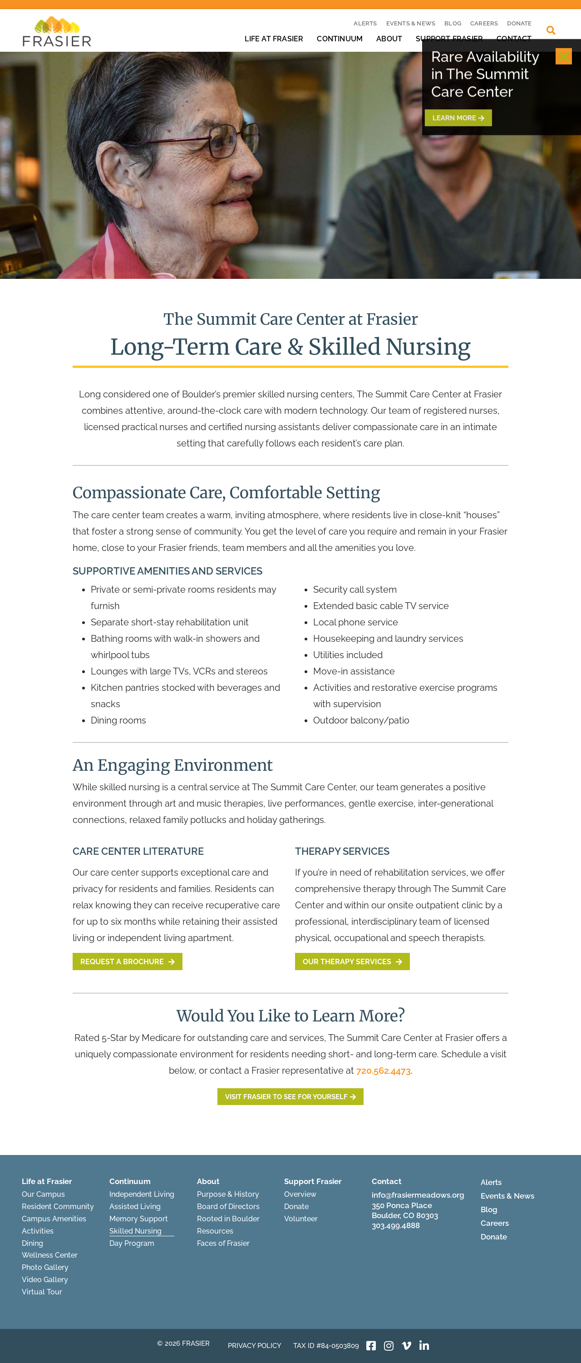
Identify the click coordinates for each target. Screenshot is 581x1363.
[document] (290, 681)
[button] (564, 36)
